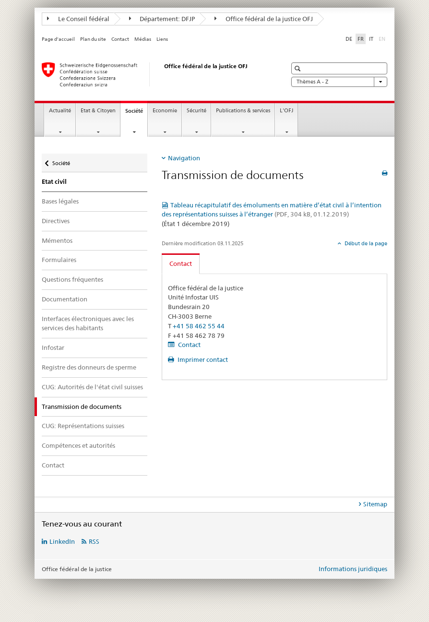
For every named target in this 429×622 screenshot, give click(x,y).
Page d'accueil (58, 39)
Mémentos (57, 240)
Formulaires (59, 259)
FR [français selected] (361, 39)
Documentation (64, 299)
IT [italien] (371, 39)
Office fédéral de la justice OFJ (263, 18)
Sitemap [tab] (375, 504)
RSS (94, 541)
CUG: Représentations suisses (83, 426)
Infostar (53, 347)
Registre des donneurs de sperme (89, 367)
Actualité (60, 111)
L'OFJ (286, 111)
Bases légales (60, 201)
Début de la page (365, 243)
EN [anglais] (383, 38)
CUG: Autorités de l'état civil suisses (92, 387)
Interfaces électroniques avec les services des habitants (88, 323)
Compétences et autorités (78, 445)
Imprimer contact (202, 359)
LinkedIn (62, 541)
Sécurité (196, 111)
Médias (142, 39)
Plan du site (93, 39)
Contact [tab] (180, 263)
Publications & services (243, 111)
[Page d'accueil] (154, 74)
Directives (56, 221)
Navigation (184, 158)
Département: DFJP (162, 18)
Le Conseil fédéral (78, 18)
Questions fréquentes (72, 279)
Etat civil (54, 182)
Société (136, 113)
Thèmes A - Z (339, 81)
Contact (120, 39)
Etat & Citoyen (98, 111)
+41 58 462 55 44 (199, 326)
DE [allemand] (349, 39)
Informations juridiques (353, 569)
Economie (165, 111)
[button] (299, 68)
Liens (162, 39)
